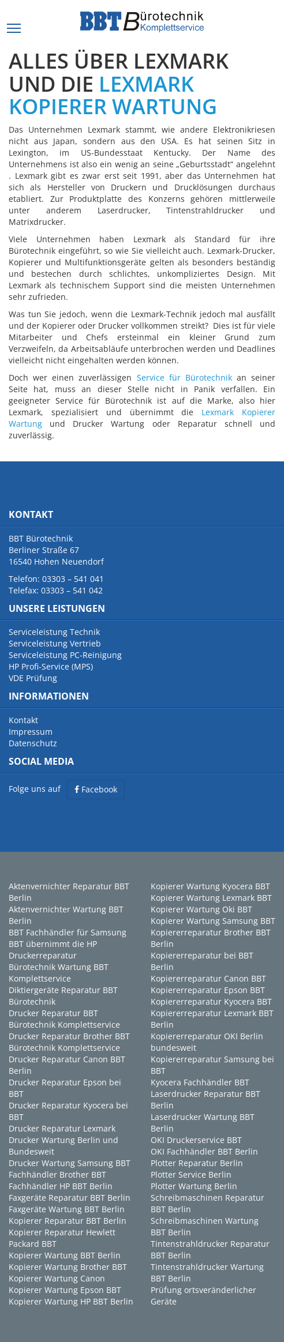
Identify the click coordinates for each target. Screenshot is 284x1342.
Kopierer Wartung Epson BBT (65, 1289)
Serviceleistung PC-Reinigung (65, 654)
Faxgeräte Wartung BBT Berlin (67, 1209)
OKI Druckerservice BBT (196, 1139)
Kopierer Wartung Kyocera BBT (210, 886)
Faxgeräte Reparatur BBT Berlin (69, 1197)
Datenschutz (33, 743)
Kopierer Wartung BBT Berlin (65, 1255)
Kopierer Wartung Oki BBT (201, 909)
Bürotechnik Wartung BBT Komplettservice (59, 972)
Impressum (31, 731)
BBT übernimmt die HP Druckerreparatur (53, 949)
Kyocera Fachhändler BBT (200, 1082)
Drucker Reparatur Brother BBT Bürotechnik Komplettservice (69, 1042)
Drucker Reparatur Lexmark (62, 1128)
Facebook (95, 789)
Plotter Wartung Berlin (194, 1186)
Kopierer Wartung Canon (57, 1278)
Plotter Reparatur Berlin (197, 1162)
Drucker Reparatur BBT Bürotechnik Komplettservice (64, 1019)
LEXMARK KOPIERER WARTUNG (113, 95)
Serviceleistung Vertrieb (55, 643)
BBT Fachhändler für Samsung (67, 932)
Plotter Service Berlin (191, 1174)
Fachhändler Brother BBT (57, 1174)
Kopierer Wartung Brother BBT (68, 1266)
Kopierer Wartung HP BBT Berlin (71, 1301)
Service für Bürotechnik (184, 377)
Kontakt (23, 720)
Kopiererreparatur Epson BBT (208, 989)
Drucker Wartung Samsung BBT (69, 1162)
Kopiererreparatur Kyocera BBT (211, 1001)
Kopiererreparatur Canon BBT (208, 978)
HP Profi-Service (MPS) (51, 666)
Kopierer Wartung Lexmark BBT (211, 897)
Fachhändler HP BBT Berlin (61, 1186)
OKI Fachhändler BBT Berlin (204, 1151)
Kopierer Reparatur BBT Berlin (67, 1220)
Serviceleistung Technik (54, 631)
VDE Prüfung (33, 677)
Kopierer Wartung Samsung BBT (213, 920)
